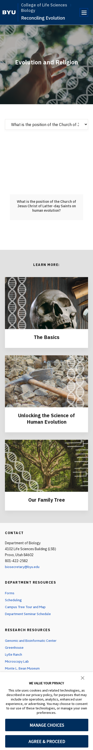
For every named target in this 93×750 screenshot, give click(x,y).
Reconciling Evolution (43, 18)
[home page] (9, 12)
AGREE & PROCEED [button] (47, 741)
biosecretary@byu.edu (22, 566)
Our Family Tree (46, 499)
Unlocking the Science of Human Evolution (46, 418)
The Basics (46, 337)
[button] (82, 677)
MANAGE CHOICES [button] (47, 725)
